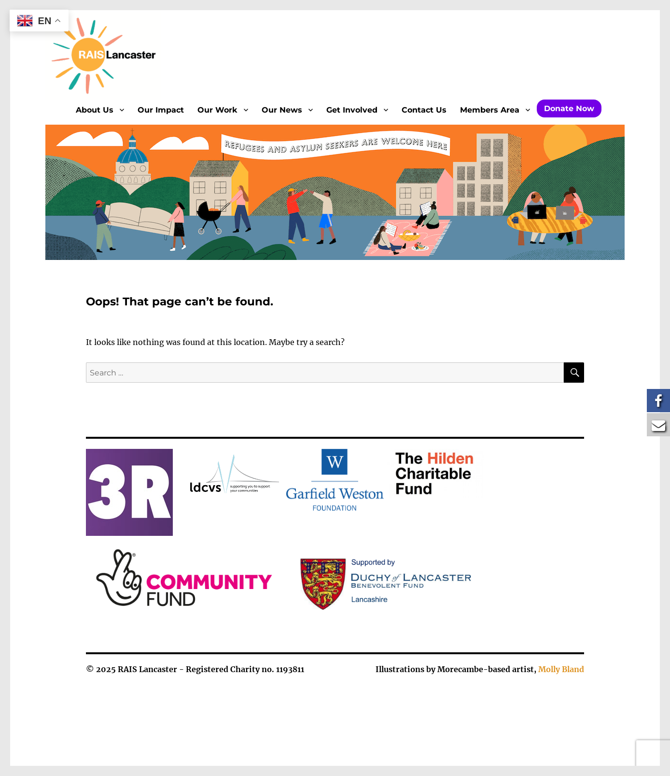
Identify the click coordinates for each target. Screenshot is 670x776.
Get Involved (351, 110)
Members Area (489, 110)
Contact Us (424, 110)
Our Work (217, 110)
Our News (282, 110)
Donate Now (569, 108)
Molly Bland (561, 669)
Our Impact (161, 110)
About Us (94, 110)
